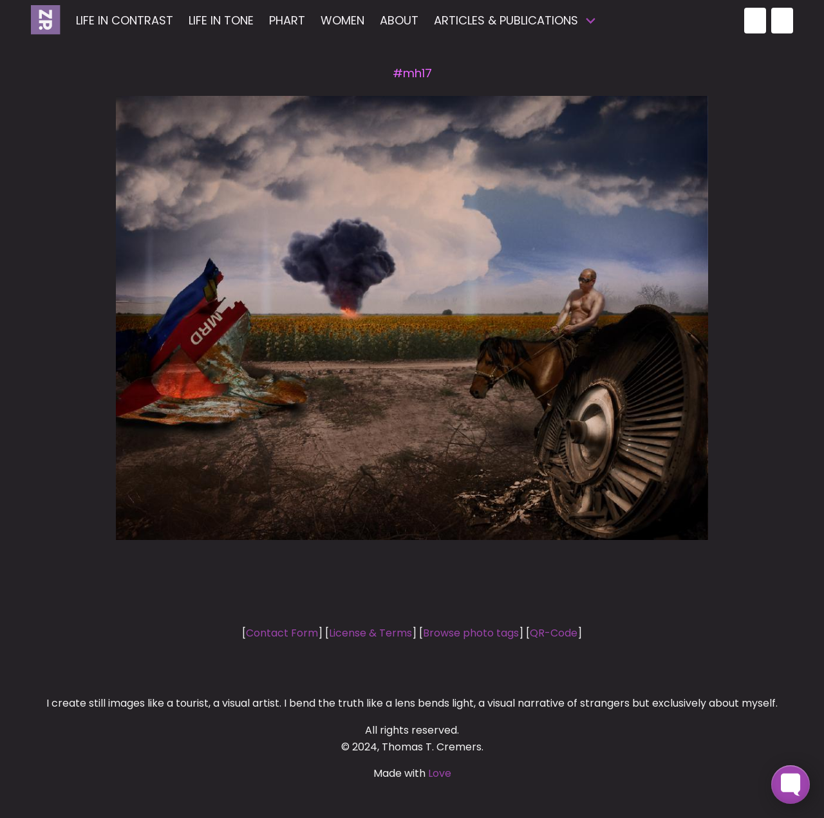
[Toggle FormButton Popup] (790, 784)
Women (342, 20)
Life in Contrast (124, 20)
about (399, 20)
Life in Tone (221, 20)
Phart (287, 20)
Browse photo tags (471, 633)
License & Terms (370, 633)
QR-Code (553, 633)
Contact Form (282, 633)
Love (439, 773)
